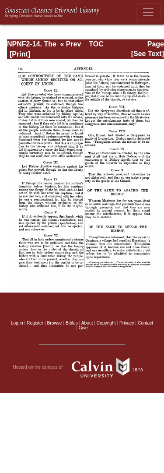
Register (35, 323)
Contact (145, 323)
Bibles (72, 323)
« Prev (70, 44)
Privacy (126, 323)
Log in (17, 323)
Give (83, 327)
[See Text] (147, 53)
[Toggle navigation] (148, 12)
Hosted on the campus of (82, 367)
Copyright (106, 323)
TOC (96, 44)
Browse (54, 323)
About (87, 323)
